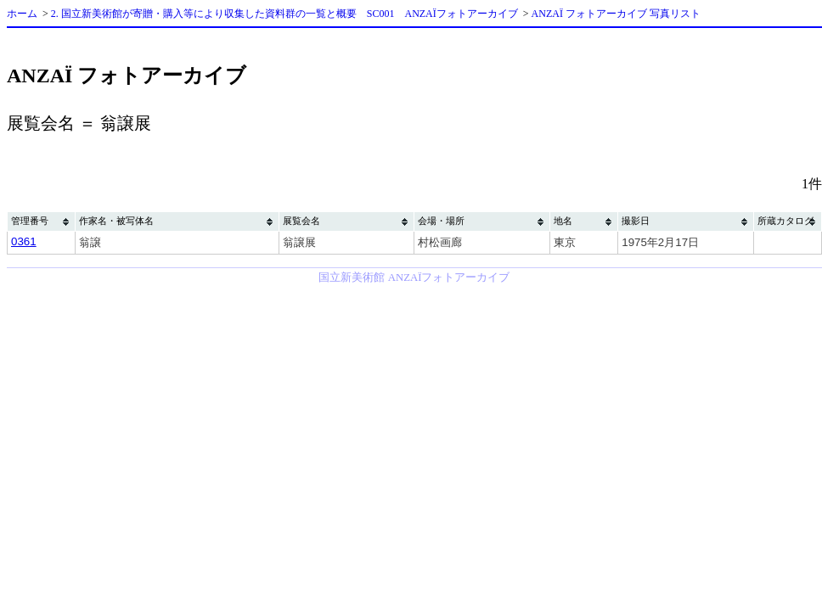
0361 (24, 241)
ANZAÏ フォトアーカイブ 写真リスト (616, 14)
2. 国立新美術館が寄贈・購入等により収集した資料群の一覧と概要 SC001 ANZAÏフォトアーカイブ (284, 14)
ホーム (22, 14)
